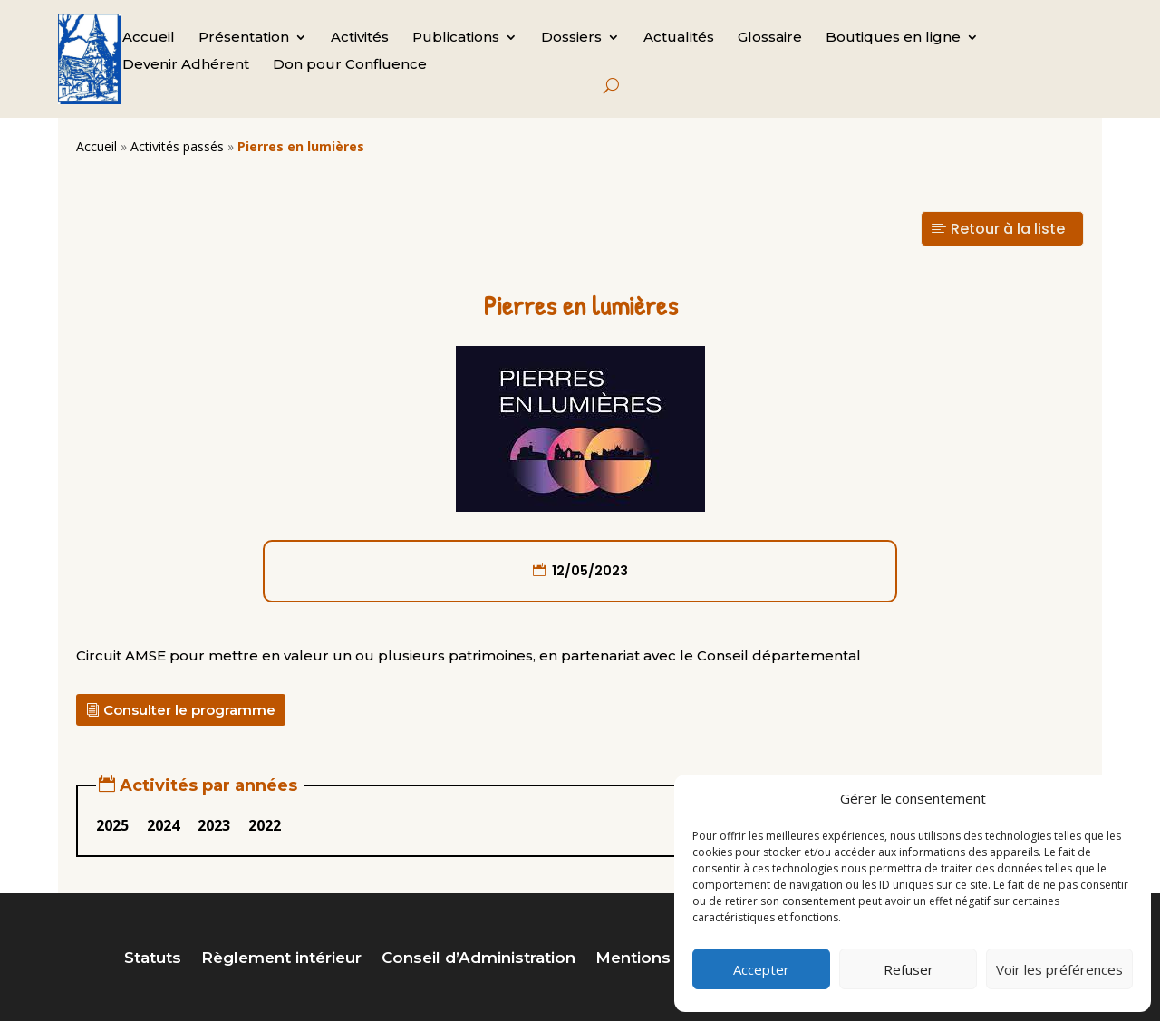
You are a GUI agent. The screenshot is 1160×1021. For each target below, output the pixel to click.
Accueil (148, 38)
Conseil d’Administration (478, 959)
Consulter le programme (189, 709)
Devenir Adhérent (185, 65)
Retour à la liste (1008, 228)
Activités (360, 38)
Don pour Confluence (350, 65)
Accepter (761, 969)
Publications (455, 38)
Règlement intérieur (281, 959)
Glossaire (770, 38)
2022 (264, 825)
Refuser (908, 969)
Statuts (152, 959)
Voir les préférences (1059, 969)
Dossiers (571, 38)
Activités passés (177, 146)
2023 (214, 825)
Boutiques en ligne (893, 38)
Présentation (243, 38)
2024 (163, 825)
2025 (112, 825)
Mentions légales (664, 959)
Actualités (678, 38)
